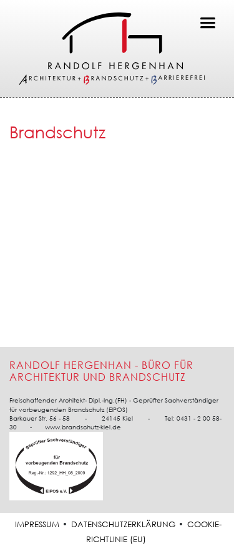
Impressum (37, 524)
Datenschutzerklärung (123, 524)
